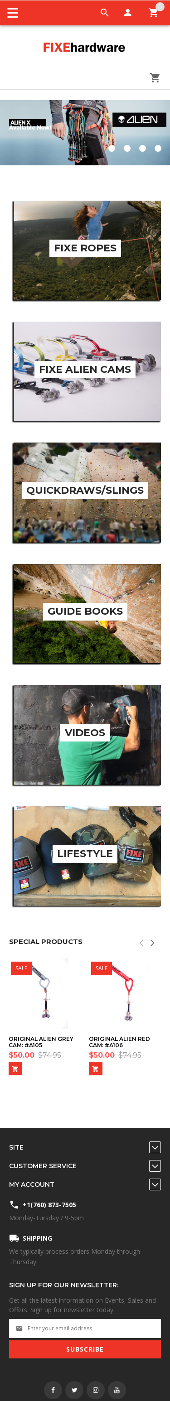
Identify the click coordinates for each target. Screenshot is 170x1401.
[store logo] (85, 48)
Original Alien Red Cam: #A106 (119, 1042)
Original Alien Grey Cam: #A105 (41, 1042)
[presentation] (153, 942)
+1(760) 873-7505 (49, 1204)
